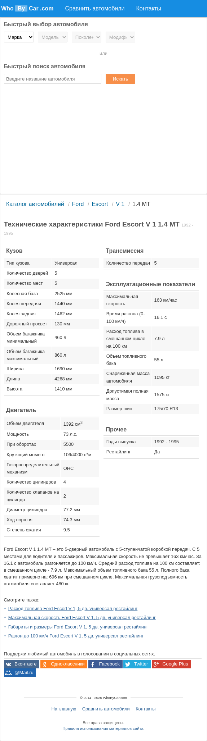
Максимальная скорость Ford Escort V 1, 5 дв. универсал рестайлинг (82, 617)
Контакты (145, 709)
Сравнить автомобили (106, 709)
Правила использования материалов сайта (102, 728)
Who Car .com (27, 8)
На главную (64, 709)
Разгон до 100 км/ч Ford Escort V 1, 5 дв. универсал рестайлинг (76, 636)
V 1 (120, 204)
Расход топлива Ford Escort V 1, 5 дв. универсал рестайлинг (73, 608)
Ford (78, 204)
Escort (100, 204)
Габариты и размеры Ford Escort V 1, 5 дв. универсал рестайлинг (78, 627)
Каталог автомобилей (35, 204)
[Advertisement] (103, 140)
